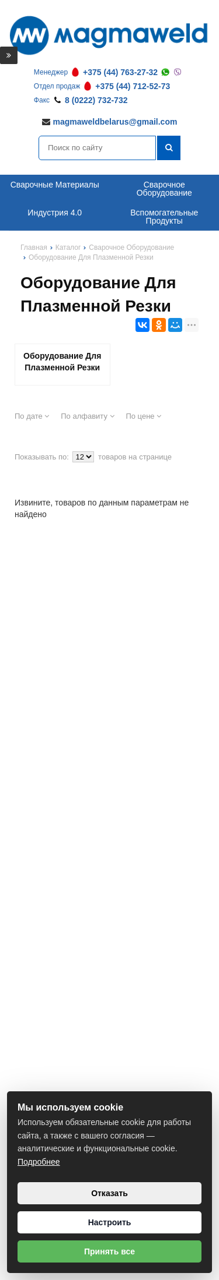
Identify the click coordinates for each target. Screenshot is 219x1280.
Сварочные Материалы (55, 185)
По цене (143, 416)
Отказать (109, 1193)
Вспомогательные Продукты (164, 216)
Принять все (109, 1251)
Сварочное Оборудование (164, 189)
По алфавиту (87, 416)
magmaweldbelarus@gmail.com (115, 121)
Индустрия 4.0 (54, 212)
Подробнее (39, 1161)
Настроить (109, 1222)
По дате (32, 416)
